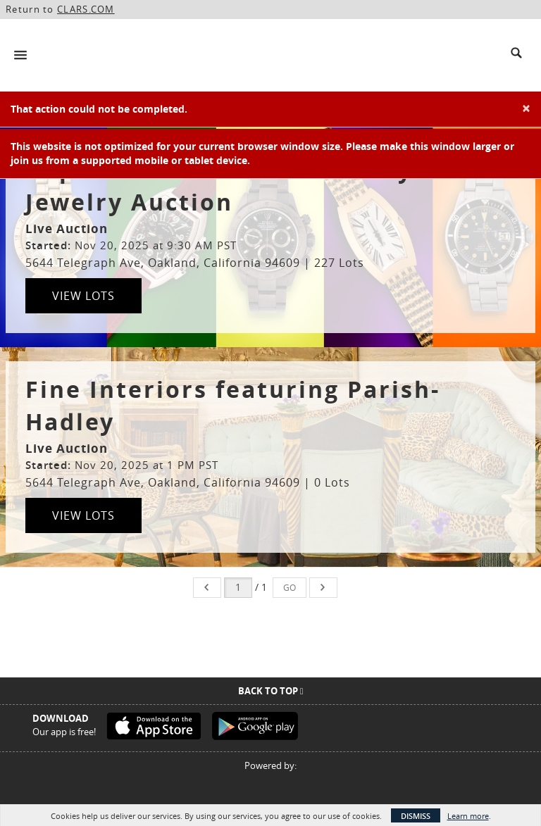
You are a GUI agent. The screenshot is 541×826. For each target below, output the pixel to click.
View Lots (83, 296)
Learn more (468, 816)
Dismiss (415, 816)
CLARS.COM (86, 9)
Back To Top (271, 690)
